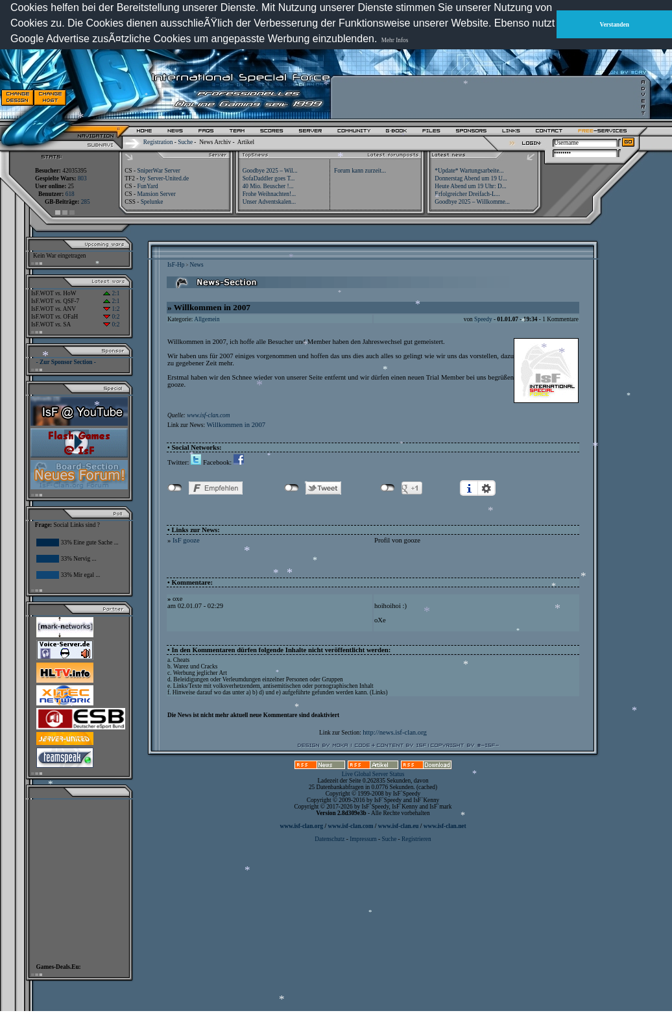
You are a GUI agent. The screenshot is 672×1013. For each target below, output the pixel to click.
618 (70, 194)
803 (82, 178)
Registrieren (416, 839)
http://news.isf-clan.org (395, 732)
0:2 (111, 316)
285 (85, 202)
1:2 (111, 309)
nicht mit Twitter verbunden (291, 488)
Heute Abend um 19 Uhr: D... (470, 186)
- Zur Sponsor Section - (66, 362)
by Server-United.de (164, 178)
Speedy (483, 319)
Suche (185, 142)
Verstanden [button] (614, 24)
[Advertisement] (487, 97)
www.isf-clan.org (301, 826)
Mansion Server (156, 194)
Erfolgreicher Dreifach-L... (467, 194)
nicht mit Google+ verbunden (387, 488)
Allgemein (206, 319)
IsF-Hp (175, 265)
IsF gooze (186, 540)
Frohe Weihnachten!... (269, 194)
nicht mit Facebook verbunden (174, 488)
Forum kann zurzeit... (360, 170)
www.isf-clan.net (445, 826)
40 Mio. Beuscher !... (268, 186)
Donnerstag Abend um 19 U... (471, 178)
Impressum (363, 839)
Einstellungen (486, 488)
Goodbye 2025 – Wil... (270, 170)
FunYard (147, 186)
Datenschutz (330, 839)
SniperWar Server (158, 170)
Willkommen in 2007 (235, 424)
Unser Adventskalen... (269, 202)
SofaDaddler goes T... (269, 178)
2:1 (111, 293)
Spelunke (152, 202)
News (196, 265)
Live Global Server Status (373, 774)
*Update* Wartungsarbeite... (469, 170)
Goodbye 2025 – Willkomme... (472, 202)
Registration (158, 142)
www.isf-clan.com (208, 415)
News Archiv (215, 142)
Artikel (245, 142)
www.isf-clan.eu (398, 826)
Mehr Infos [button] (395, 40)
